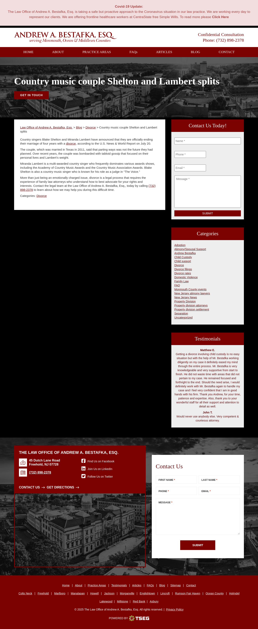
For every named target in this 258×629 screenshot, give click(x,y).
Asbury (154, 601)
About (58, 52)
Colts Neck (25, 593)
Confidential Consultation (221, 34)
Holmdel (234, 593)
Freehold (43, 593)
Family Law (181, 281)
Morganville (127, 593)
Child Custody (183, 257)
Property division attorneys (191, 305)
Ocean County (215, 593)
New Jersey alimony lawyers (192, 293)
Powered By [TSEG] (129, 618)
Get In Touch (31, 95)
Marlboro (59, 593)
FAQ (133, 52)
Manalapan (78, 593)
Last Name (209, 480)
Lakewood (106, 601)
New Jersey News (185, 297)
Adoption (179, 245)
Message (165, 502)
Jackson (109, 593)
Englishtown (147, 593)
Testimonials (119, 585)
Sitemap (175, 585)
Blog (195, 52)
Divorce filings (183, 269)
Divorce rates (182, 273)
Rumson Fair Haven (187, 593)
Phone (164, 491)
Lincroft (165, 593)
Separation (181, 313)
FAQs (150, 585)
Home (28, 52)
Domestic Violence (186, 277)
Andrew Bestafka (185, 253)
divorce (71, 143)
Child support (182, 261)
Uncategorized (183, 317)
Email (206, 491)
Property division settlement (191, 309)
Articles (164, 52)
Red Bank (139, 601)
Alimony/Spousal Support (190, 249)
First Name (167, 480)
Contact (227, 52)
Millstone (122, 601)
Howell (94, 593)
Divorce (41, 195)
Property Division (185, 301)
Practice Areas (96, 52)
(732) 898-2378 (230, 40)
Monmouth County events (190, 289)
